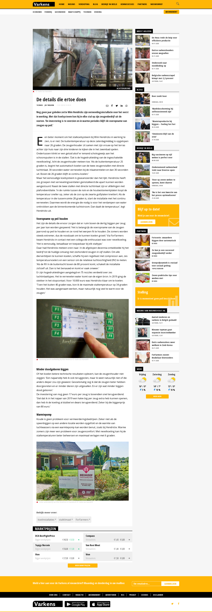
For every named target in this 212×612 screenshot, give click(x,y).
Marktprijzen (45, 528)
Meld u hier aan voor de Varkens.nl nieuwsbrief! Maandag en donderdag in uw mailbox (79, 583)
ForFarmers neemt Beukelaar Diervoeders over (162, 356)
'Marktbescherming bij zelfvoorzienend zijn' (162, 110)
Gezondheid (60, 12)
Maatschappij (74, 12)
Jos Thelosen (49, 105)
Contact (67, 594)
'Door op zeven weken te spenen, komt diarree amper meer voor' (163, 181)
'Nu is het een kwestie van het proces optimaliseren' (164, 194)
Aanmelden (146, 222)
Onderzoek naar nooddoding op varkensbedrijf (159, 64)
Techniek (87, 12)
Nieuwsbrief (157, 4)
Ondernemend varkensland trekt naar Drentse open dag (164, 168)
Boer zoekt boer (159, 96)
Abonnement (171, 11)
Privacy (132, 594)
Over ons (53, 594)
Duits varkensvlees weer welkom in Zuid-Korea (163, 343)
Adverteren (110, 594)
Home (61, 4)
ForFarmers (82, 519)
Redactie (79, 594)
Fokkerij (48, 12)
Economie (37, 12)
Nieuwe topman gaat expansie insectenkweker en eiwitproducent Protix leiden (164, 331)
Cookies (144, 594)
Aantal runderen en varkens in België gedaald (164, 318)
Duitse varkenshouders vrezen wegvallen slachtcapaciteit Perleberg (164, 52)
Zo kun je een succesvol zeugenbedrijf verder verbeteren (163, 251)
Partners (142, 4)
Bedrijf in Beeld (109, 4)
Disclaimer (158, 594)
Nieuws (71, 4)
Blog (95, 4)
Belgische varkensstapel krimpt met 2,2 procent (163, 77)
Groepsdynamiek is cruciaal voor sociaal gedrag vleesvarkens (164, 264)
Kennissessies (127, 4)
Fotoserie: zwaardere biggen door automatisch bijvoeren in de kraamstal (164, 239)
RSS (122, 594)
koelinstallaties (46, 519)
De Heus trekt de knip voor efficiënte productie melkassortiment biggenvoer (164, 39)
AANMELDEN (170, 583)
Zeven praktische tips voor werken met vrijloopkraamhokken (164, 277)
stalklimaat (65, 519)
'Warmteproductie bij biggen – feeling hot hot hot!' (163, 123)
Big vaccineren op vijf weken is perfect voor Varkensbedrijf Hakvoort (163, 156)
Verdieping (84, 4)
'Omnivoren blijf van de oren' (163, 135)
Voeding (98, 12)
